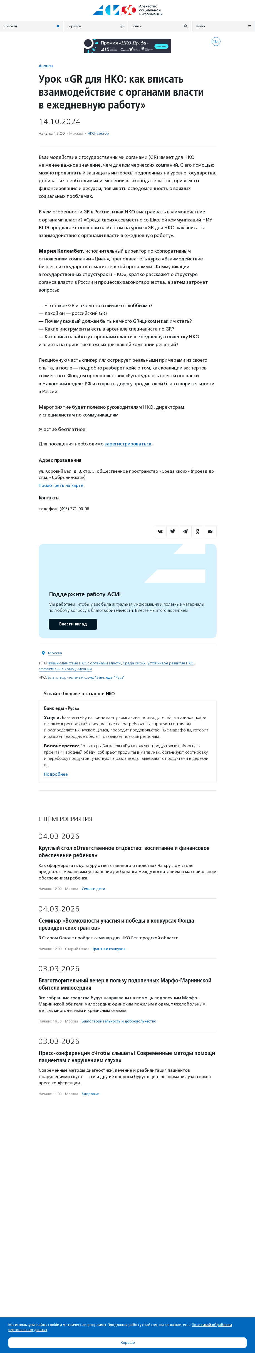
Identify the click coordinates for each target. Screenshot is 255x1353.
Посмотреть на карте (61, 485)
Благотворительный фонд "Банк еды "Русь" (86, 677)
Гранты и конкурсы (109, 949)
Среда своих (134, 663)
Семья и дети (93, 889)
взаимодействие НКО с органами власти (84, 663)
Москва (55, 653)
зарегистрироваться (128, 444)
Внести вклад (73, 624)
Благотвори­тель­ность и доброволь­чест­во (119, 1021)
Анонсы (46, 65)
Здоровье (90, 1094)
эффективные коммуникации (65, 669)
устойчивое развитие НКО (170, 663)
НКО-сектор (98, 133)
